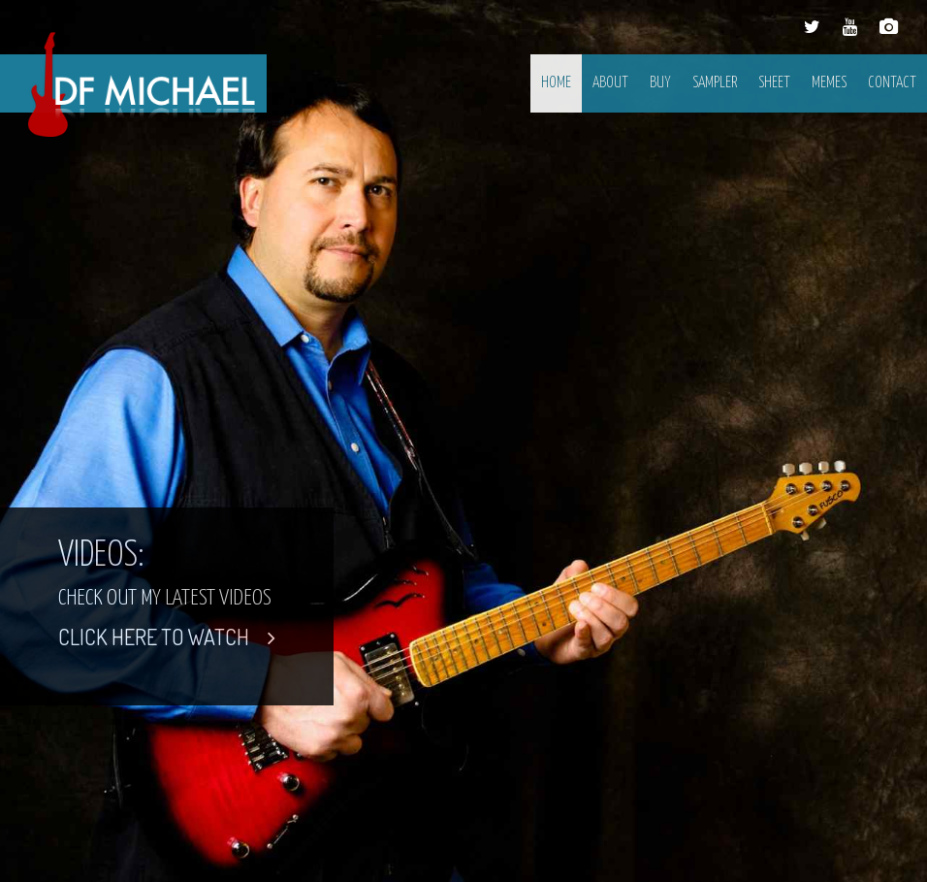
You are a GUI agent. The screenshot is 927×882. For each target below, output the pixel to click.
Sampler (714, 83)
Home (556, 83)
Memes (829, 83)
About (610, 83)
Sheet (774, 83)
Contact (892, 83)
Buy (660, 83)
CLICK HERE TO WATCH (166, 636)
